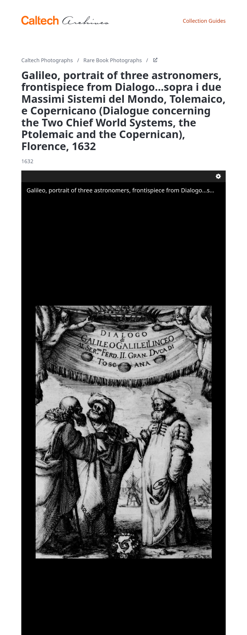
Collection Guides (204, 20)
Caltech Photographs (47, 60)
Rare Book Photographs (113, 60)
